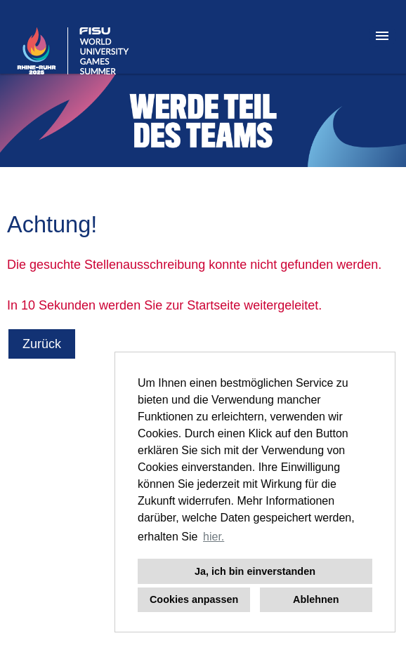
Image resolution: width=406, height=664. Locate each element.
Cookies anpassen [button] (194, 599)
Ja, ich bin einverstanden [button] (255, 571)
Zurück (41, 344)
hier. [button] (213, 537)
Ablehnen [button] (316, 599)
